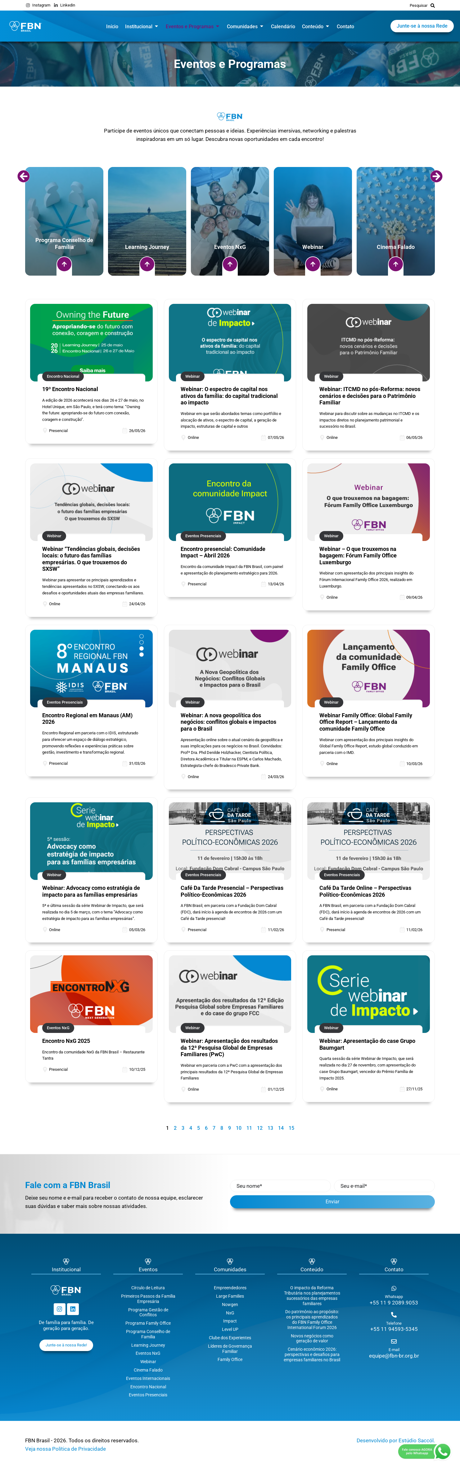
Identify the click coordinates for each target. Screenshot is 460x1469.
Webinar (148, 1361)
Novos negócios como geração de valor (312, 1338)
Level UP (230, 1329)
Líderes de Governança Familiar (230, 1349)
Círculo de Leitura (148, 1287)
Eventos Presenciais (148, 1394)
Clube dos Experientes (230, 1337)
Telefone (394, 1323)
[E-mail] (394, 1341)
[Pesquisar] (433, 5)
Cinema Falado (148, 1370)
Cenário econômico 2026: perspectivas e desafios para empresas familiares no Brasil (312, 1354)
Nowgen (230, 1304)
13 (270, 1128)
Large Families (230, 1296)
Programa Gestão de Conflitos (148, 1312)
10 (238, 1128)
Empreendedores (230, 1287)
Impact (230, 1320)
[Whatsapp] (394, 1288)
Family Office (230, 1359)
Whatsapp (394, 1296)
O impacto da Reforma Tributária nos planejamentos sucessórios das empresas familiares (312, 1295)
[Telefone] (394, 1315)
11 (249, 1128)
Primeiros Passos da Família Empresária (148, 1299)
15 (291, 1128)
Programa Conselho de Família (148, 1334)
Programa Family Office (148, 1323)
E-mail (394, 1349)
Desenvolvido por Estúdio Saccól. (396, 1440)
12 (260, 1128)
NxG (230, 1312)
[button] (23, 176)
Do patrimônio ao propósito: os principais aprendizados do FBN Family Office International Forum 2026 (312, 1319)
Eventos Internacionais (148, 1378)
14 (281, 1128)
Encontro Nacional (148, 1386)
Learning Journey (148, 1345)
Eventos (148, 1269)
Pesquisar (418, 5)
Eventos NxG (148, 1353)
